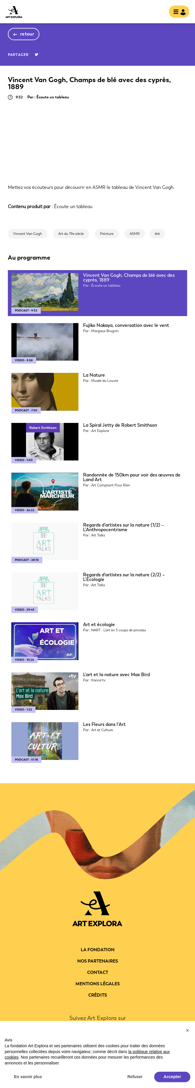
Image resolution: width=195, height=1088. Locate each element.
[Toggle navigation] (177, 12)
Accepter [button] (172, 1076)
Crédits (97, 995)
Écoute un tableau (73, 206)
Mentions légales (97, 983)
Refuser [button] (135, 1076)
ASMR (135, 234)
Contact (97, 972)
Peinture (106, 234)
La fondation (98, 949)
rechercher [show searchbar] (160, 12)
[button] (187, 1030)
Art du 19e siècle (71, 234)
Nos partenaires (97, 961)
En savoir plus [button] (28, 1076)
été (157, 234)
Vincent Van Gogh (27, 234)
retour (27, 34)
